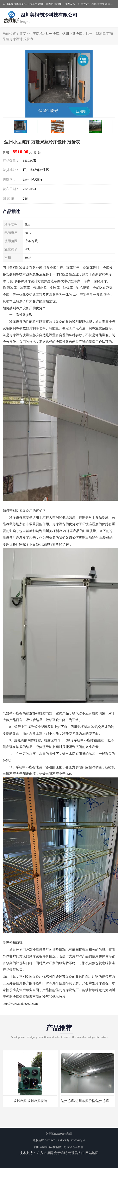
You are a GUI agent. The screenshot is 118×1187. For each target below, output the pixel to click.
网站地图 (92, 1153)
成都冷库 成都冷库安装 (30, 1101)
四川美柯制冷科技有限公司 (50, 1147)
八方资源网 (45, 1153)
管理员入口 (76, 1153)
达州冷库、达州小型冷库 (64, 33)
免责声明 (60, 1153)
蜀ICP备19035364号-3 (72, 1140)
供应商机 (36, 33)
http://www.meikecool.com (20, 1003)
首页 (22, 33)
